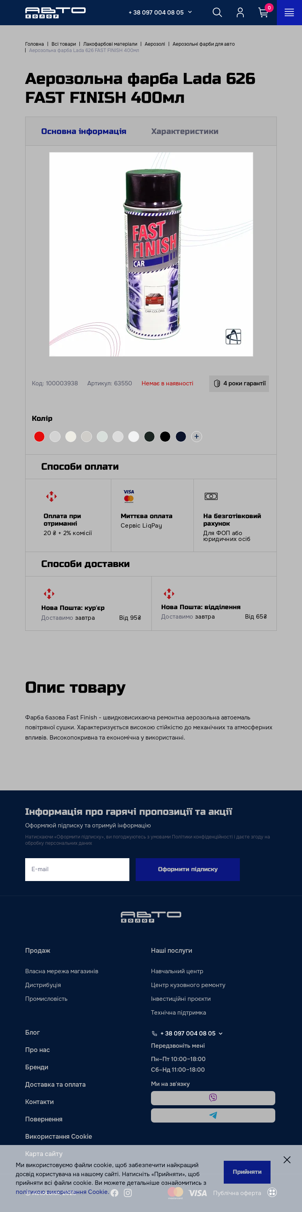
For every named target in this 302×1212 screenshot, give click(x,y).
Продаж (37, 950)
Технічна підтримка (178, 1013)
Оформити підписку (188, 869)
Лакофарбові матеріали (110, 44)
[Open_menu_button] (289, 12)
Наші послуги (171, 950)
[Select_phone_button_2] (190, 12)
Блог (32, 1032)
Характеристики (185, 131)
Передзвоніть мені (178, 1046)
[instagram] (128, 1193)
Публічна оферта (237, 1193)
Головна (34, 44)
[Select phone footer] (220, 1033)
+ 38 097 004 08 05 (156, 13)
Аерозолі (155, 44)
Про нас (37, 1050)
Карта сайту (44, 1154)
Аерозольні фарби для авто (204, 44)
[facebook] (114, 1193)
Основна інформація (83, 131)
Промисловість (46, 999)
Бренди (36, 1067)
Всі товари (64, 44)
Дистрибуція (43, 985)
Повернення (44, 1119)
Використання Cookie (58, 1136)
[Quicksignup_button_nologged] (240, 12)
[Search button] (217, 12)
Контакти (39, 1102)
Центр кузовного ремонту (188, 985)
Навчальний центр (177, 971)
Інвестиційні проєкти (181, 999)
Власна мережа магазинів (61, 971)
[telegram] (213, 1115)
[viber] (213, 1098)
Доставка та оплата (55, 1084)
